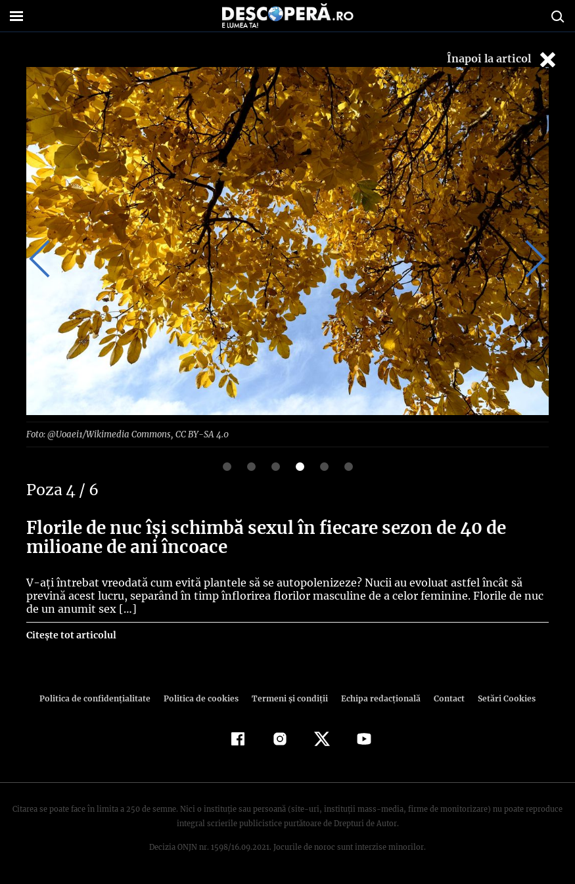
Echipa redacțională (377, 698)
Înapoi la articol (502, 59)
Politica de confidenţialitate (101, 698)
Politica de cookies (203, 698)
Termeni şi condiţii (288, 698)
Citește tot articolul (70, 634)
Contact (444, 698)
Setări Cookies (500, 698)
